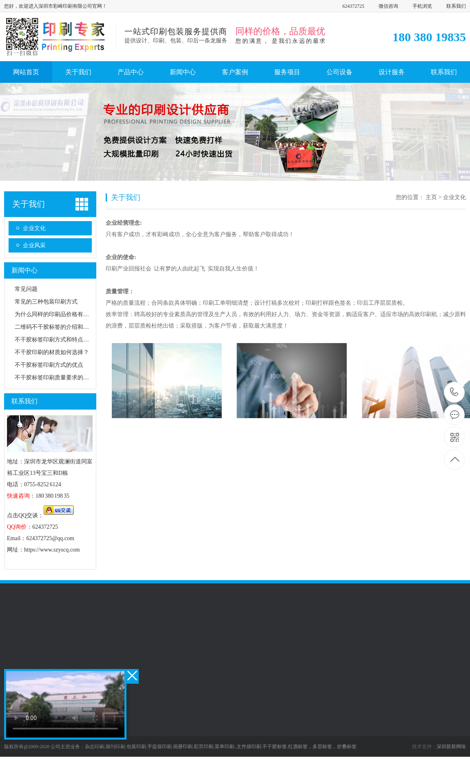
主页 (431, 197)
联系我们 (456, 6)
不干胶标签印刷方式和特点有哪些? (59, 340)
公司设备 (339, 72)
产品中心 (131, 72)
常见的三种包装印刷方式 (46, 302)
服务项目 (287, 72)
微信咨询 (388, 6)
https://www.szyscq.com (52, 550)
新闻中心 (183, 72)
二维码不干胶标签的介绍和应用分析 (60, 327)
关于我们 (78, 72)
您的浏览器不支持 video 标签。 (65, 704)
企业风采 (34, 245)
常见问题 (26, 289)
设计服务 (392, 72)
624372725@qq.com (50, 538)
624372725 (353, 6)
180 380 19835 (454, 392)
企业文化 (34, 228)
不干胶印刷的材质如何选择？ (52, 352)
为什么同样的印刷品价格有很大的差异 (63, 314)
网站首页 (26, 72)
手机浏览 (422, 6)
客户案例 (235, 72)
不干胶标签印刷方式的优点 (49, 365)
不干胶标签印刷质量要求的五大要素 (60, 377)
